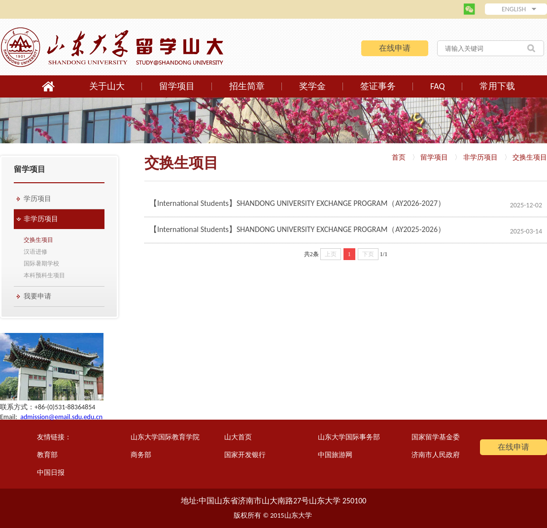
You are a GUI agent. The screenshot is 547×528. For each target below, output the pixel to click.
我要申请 (37, 296)
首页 (399, 157)
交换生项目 (38, 239)
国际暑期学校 (41, 263)
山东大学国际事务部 (349, 437)
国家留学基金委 (435, 437)
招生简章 (247, 86)
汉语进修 (35, 251)
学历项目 (37, 199)
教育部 (47, 455)
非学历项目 (41, 219)
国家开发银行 (245, 455)
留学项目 (177, 86)
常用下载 (497, 86)
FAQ (437, 86)
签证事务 (378, 86)
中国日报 (51, 472)
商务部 (141, 455)
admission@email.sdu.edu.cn (61, 417)
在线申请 (394, 48)
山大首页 (238, 437)
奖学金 (312, 86)
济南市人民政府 (435, 455)
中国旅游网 (335, 455)
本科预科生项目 (44, 275)
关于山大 (107, 86)
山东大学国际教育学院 (165, 437)
